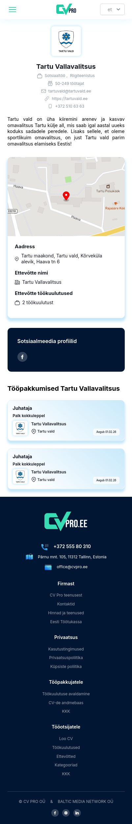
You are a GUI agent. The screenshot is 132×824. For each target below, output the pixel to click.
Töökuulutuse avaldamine (66, 693)
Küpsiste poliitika (66, 666)
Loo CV (66, 738)
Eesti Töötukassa (66, 621)
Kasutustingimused (66, 649)
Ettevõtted (66, 756)
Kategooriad (66, 764)
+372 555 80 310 (72, 546)
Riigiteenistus (82, 75)
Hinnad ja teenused (66, 612)
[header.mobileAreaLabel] (12, 9)
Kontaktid (66, 603)
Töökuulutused (66, 747)
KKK (66, 711)
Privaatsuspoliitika (66, 657)
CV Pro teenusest (66, 595)
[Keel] (112, 9)
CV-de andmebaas (66, 702)
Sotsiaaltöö (55, 75)
